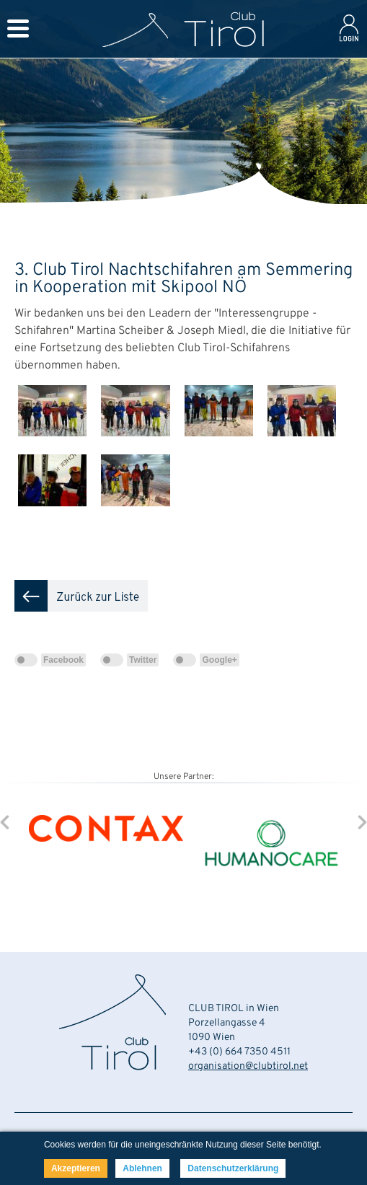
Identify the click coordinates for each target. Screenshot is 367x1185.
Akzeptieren (75, 1168)
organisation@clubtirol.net (248, 1066)
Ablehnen (142, 1168)
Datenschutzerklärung (232, 1168)
